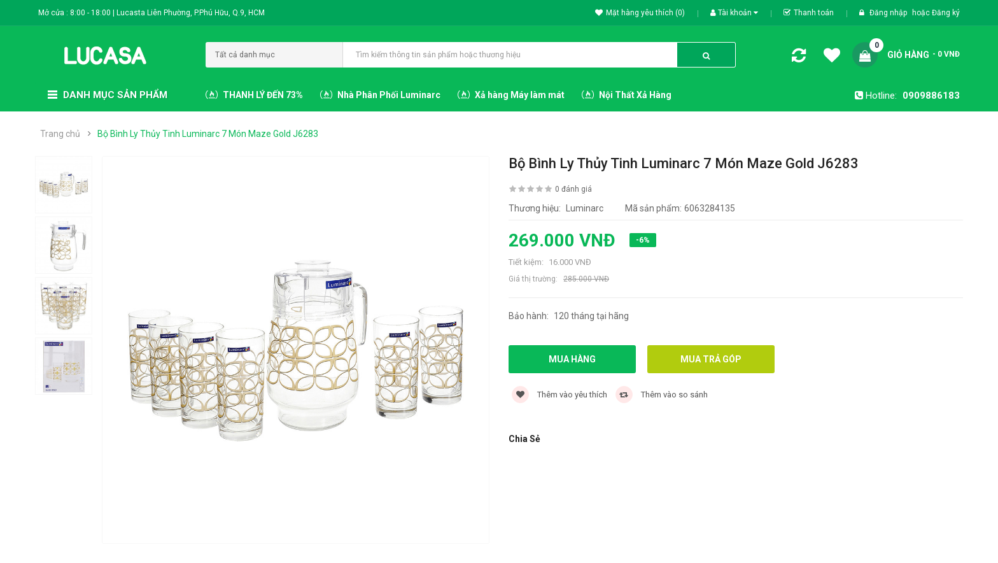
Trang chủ (60, 133)
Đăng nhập (889, 12)
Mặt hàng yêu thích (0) (640, 12)
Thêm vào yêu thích (559, 394)
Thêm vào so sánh (661, 394)
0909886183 (931, 95)
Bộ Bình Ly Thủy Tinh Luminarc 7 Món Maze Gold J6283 (207, 133)
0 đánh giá (573, 189)
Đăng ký (946, 12)
